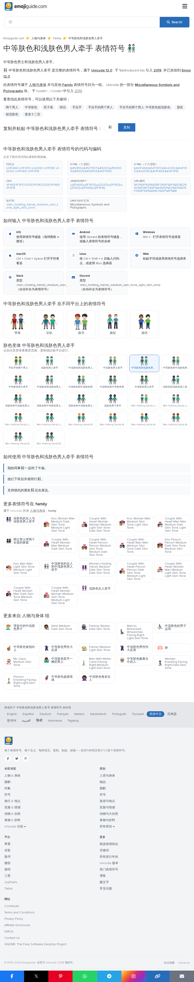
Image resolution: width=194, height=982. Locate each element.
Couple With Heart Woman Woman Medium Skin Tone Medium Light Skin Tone (58, 595)
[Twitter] (16, 758)
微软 (7, 863)
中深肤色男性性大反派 (133, 648)
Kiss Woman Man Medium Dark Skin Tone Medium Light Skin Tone (59, 525)
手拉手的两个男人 (100, 107)
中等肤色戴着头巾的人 (133, 660)
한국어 (11, 720)
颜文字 (104, 882)
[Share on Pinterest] (60, 976)
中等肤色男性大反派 (58, 648)
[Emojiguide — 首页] (8, 740)
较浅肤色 (12, 114)
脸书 (7, 857)
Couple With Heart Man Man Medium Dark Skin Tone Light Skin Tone (171, 525)
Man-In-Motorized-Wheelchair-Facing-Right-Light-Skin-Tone (133, 632)
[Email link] (182, 976)
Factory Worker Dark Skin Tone (95, 627)
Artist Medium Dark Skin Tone (58, 627)
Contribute (11, 906)
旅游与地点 (107, 801)
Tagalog (73, 720)
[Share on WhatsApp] (85, 976)
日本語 (172, 714)
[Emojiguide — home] (25, 6)
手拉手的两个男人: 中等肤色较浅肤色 (144, 107)
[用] (82, 22)
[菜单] (185, 6)
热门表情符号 (109, 869)
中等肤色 (31, 107)
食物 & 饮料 (12, 820)
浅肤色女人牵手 (96, 589)
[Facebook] (7, 758)
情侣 (63, 107)
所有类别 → (107, 826)
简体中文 (155, 714)
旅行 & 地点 (12, 801)
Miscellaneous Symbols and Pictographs (89, 206)
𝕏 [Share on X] (36, 976)
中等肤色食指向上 (20, 648)
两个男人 (12, 107)
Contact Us (12, 938)
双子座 (48, 107)
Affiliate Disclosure (17, 925)
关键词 (104, 850)
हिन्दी (39, 720)
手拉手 (77, 107)
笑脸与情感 (107, 807)
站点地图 (169, 962)
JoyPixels (10, 882)
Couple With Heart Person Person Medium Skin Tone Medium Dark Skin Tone (96, 547)
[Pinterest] (25, 758)
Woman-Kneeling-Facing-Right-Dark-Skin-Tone (172, 663)
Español (28, 714)
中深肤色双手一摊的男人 (58, 660)
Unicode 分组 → (15, 826)
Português (119, 714)
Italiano (79, 714)
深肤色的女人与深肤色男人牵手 (20, 520)
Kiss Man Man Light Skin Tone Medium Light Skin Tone (20, 568)
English (12, 714)
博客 (103, 876)
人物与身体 (38, 38)
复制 (126, 127)
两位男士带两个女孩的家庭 (20, 541)
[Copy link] (157, 976)
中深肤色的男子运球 (171, 627)
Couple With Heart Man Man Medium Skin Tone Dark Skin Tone (133, 546)
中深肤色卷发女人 (96, 678)
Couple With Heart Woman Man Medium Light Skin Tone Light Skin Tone (171, 570)
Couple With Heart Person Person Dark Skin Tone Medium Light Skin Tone (132, 571)
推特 (7, 869)
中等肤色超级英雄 (58, 678)
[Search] (174, 22)
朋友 (180, 107)
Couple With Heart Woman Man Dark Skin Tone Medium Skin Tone (19, 594)
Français (63, 714)
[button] (33, 168)
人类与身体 (107, 775)
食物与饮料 (107, 820)
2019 (78, 91)
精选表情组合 (109, 844)
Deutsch (45, 714)
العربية (26, 720)
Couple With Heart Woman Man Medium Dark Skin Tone (58, 544)
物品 (103, 782)
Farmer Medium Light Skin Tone (96, 648)
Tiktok (8, 888)
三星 (7, 876)
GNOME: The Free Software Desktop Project (35, 944)
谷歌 (7, 850)
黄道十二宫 (32, 114)
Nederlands (98, 714)
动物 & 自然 (12, 814)
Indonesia (55, 720)
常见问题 (106, 888)
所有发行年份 (109, 857)
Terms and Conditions (19, 912)
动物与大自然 (109, 814)
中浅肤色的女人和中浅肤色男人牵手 (58, 567)
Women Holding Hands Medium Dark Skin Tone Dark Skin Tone (96, 568)
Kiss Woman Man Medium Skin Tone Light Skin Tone (134, 523)
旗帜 (7, 782)
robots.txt (184, 962)
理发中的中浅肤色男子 (20, 627)
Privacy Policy (13, 919)
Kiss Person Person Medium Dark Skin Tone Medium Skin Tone (172, 546)
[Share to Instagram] (133, 976)
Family (57, 38)
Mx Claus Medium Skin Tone (18, 662)
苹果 (7, 844)
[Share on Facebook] (12, 976)
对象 (7, 788)
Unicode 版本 (109, 863)
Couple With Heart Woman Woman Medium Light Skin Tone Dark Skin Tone (96, 525)
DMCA (8, 931)
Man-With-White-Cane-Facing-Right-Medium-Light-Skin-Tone (96, 663)
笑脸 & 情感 (12, 807)
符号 (7, 795)
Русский (138, 714)
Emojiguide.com (13, 38)
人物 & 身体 (12, 775)
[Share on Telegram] (109, 976)
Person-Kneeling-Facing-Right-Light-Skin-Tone (21, 681)
